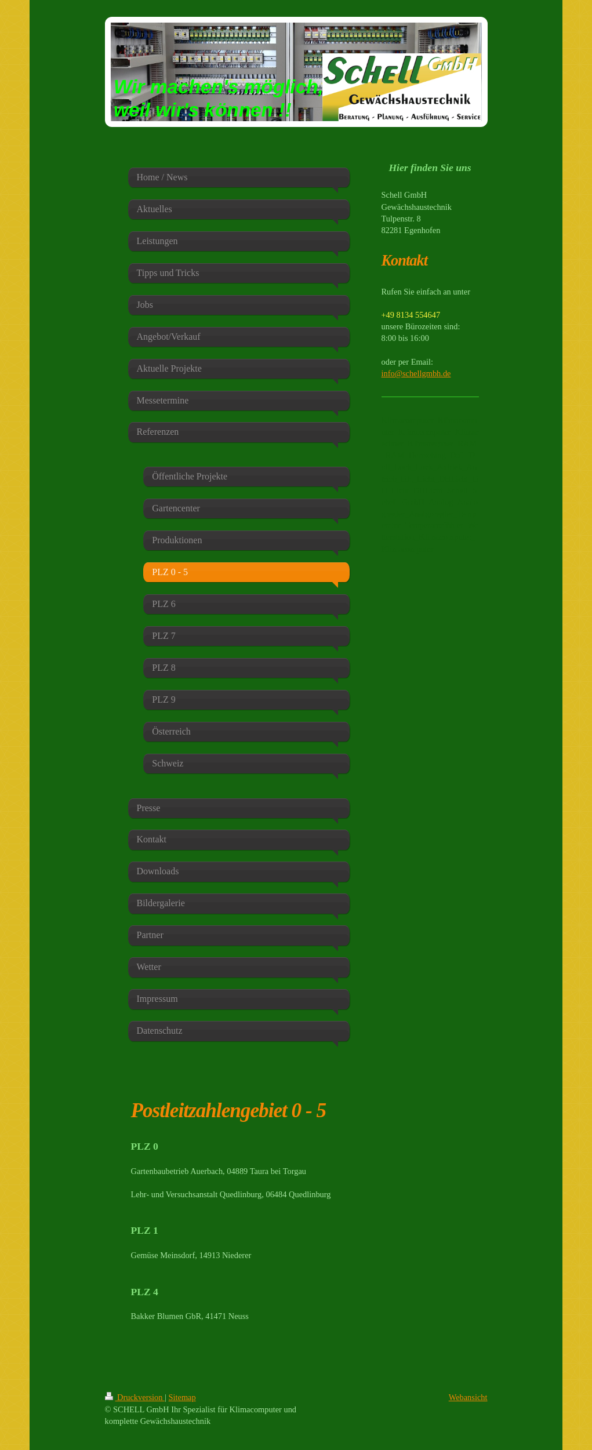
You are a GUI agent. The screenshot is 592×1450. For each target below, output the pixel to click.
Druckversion (135, 1397)
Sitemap (182, 1397)
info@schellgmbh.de (416, 373)
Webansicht (468, 1397)
